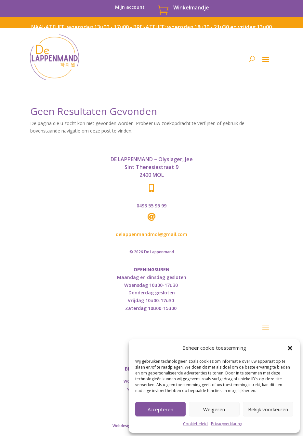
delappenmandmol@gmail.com (151, 234)
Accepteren (160, 409)
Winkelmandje (191, 7)
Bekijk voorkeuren (268, 409)
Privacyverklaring (226, 424)
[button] (290, 348)
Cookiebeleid (195, 424)
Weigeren (214, 409)
